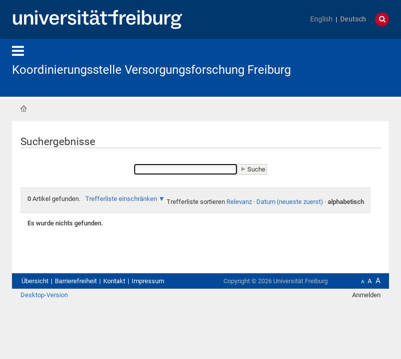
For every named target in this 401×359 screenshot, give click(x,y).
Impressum (148, 281)
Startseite (23, 108)
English (321, 19)
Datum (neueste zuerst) (289, 201)
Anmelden (366, 295)
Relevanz (239, 201)
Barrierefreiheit (76, 281)
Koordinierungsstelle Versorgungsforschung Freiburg (151, 70)
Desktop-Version (44, 295)
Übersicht (34, 281)
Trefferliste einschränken (121, 198)
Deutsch (353, 19)
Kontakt (114, 281)
